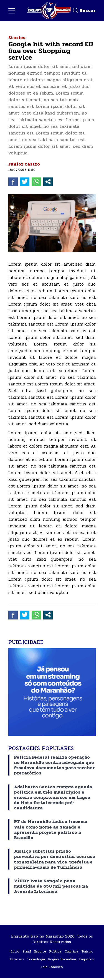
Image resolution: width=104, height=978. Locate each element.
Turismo (87, 951)
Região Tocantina (62, 959)
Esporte (40, 951)
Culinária (71, 951)
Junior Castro (24, 164)
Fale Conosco (52, 966)
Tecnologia (36, 959)
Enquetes (86, 959)
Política (55, 951)
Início (15, 951)
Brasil (27, 951)
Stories (17, 37)
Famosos (17, 959)
